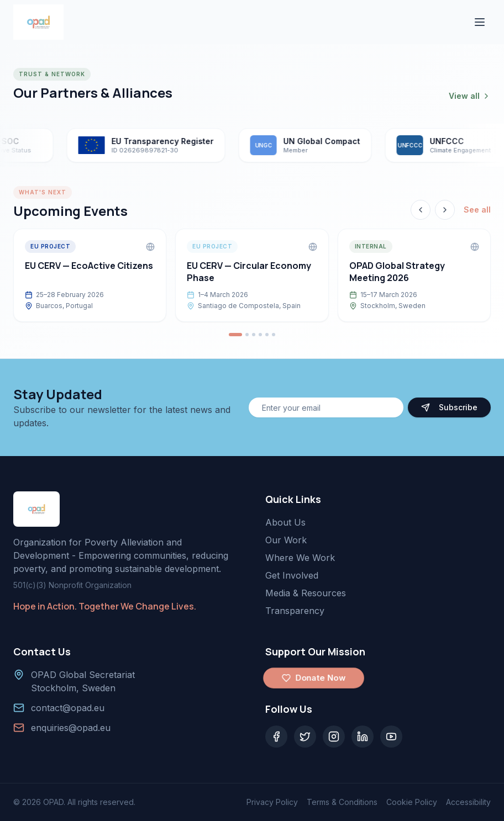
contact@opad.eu (67, 707)
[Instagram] (334, 736)
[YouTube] (391, 736)
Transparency (294, 610)
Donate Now (313, 678)
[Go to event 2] (247, 334)
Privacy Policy (272, 802)
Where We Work (300, 557)
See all (477, 209)
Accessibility (468, 802)
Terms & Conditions (342, 802)
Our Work (286, 539)
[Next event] (445, 210)
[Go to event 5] (267, 334)
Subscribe (449, 407)
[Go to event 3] (253, 334)
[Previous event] (421, 210)
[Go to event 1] (235, 334)
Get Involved (291, 575)
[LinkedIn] (362, 736)
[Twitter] (305, 736)
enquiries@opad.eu (71, 727)
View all (470, 95)
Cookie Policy (411, 802)
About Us (285, 522)
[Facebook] (276, 736)
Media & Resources (305, 592)
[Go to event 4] (260, 334)
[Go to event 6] (273, 334)
